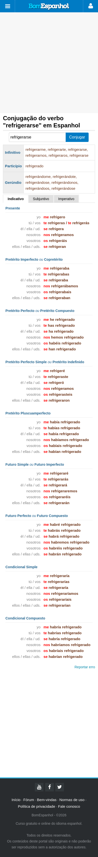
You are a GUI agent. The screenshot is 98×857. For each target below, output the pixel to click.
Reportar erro (85, 667)
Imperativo (66, 199)
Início (16, 800)
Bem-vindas (47, 800)
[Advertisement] (49, 63)
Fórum (28, 800)
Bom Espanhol (49, 6)
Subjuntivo (41, 199)
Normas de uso (71, 800)
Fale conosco (69, 806)
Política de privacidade (36, 806)
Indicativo (16, 199)
